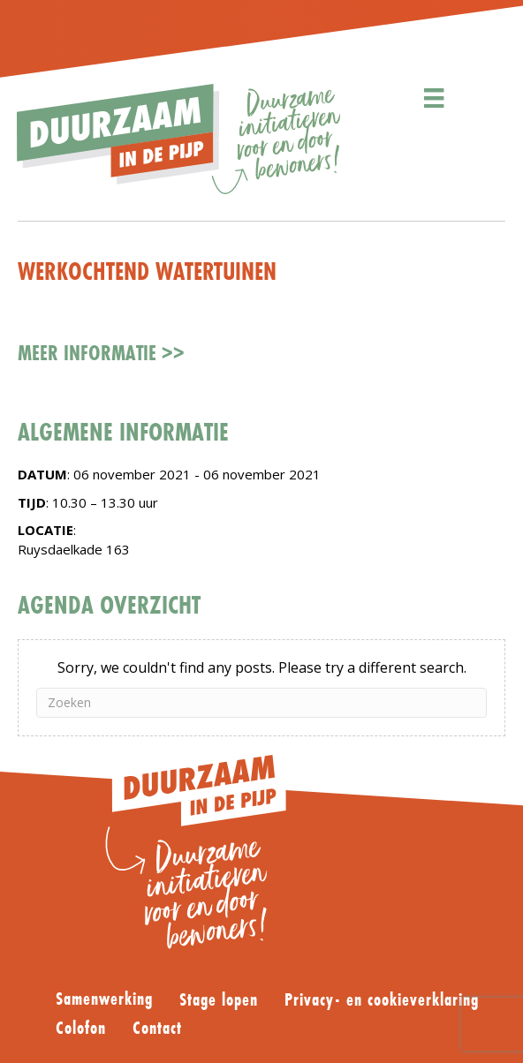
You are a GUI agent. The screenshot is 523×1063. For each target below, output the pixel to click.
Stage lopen (218, 1000)
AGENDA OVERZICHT (109, 605)
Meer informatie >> (101, 352)
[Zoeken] (261, 703)
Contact (157, 1028)
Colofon (81, 1028)
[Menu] (433, 98)
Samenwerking (104, 999)
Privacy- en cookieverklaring (381, 1000)
